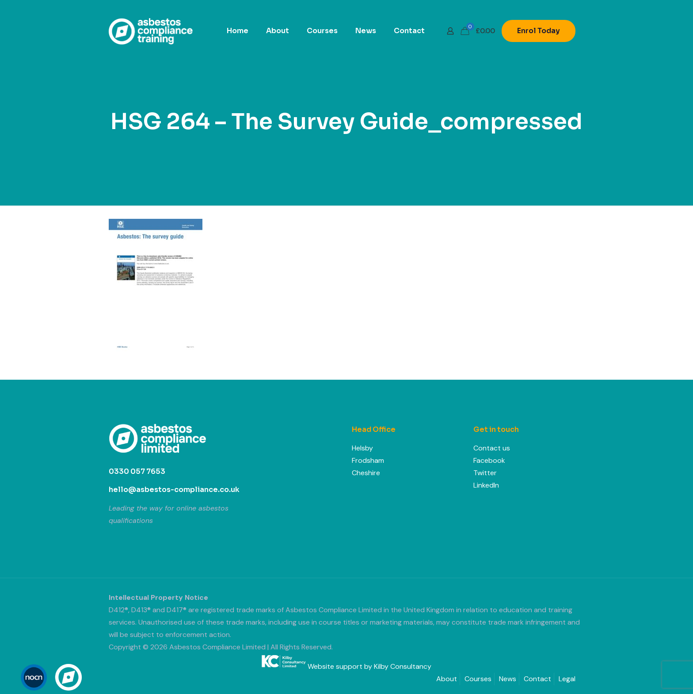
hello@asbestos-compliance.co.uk (174, 489)
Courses (478, 678)
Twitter (485, 472)
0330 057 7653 (137, 471)
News (507, 678)
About (446, 678)
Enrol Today (538, 30)
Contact (537, 678)
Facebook (489, 460)
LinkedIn (486, 485)
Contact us (491, 448)
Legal (567, 678)
